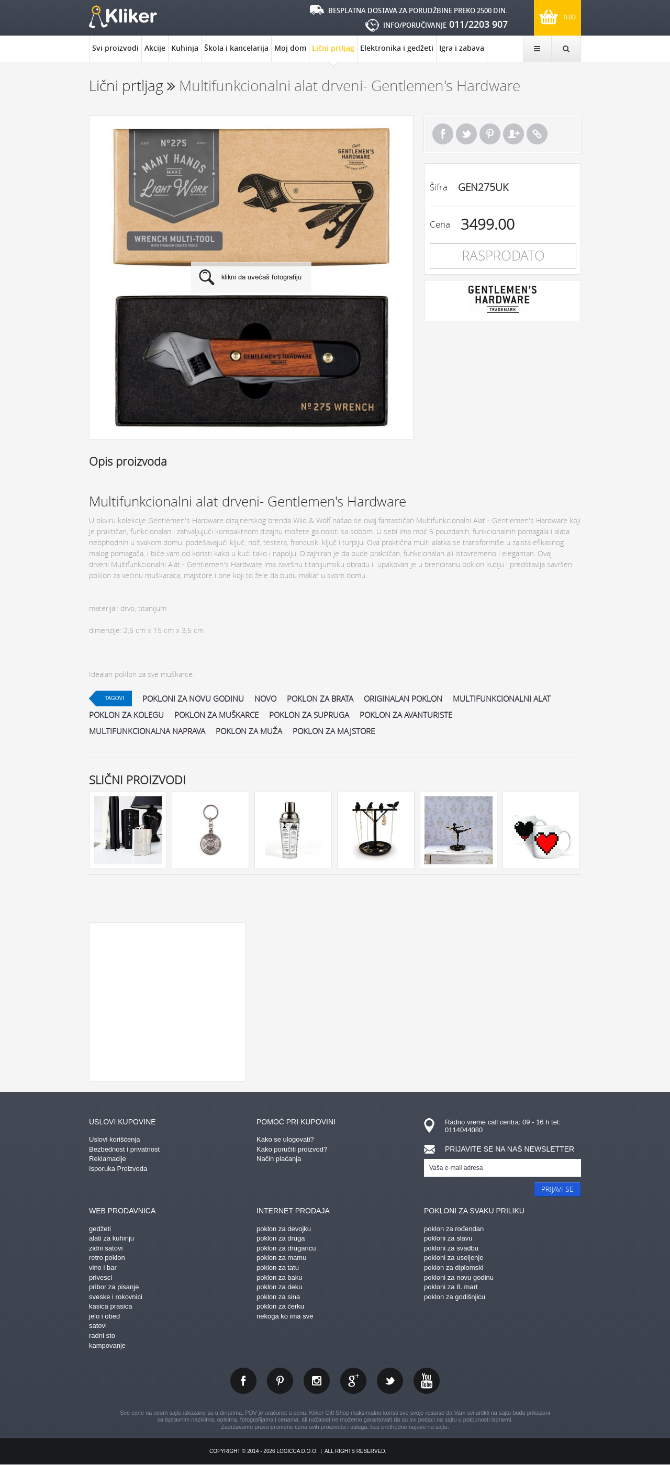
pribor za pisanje (114, 1287)
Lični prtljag (333, 52)
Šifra (439, 187)
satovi (98, 1325)
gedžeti (100, 1229)
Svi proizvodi (115, 48)
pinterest (280, 1381)
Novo (265, 698)
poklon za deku (279, 1287)
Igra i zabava (461, 48)
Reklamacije (107, 1159)
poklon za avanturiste (406, 714)
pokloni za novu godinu (193, 698)
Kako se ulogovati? (285, 1139)
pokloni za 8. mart (451, 1287)
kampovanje (107, 1345)
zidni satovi (105, 1248)
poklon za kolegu (126, 714)
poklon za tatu (277, 1267)
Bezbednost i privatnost (124, 1149)
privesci (100, 1277)
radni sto (102, 1335)
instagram (317, 1381)
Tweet (466, 133)
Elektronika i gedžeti (396, 48)
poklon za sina (278, 1297)
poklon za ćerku (280, 1306)
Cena (440, 224)
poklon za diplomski (453, 1267)
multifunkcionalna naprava (147, 731)
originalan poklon (403, 698)
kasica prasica (110, 1306)
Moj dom (290, 48)
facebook (243, 1381)
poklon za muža (249, 731)
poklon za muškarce (216, 714)
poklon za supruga (309, 714)
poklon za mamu (281, 1257)
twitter (390, 1381)
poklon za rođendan (454, 1229)
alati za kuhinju (111, 1238)
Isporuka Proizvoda (118, 1169)
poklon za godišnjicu (454, 1297)
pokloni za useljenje (453, 1257)
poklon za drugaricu (286, 1248)
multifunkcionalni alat (502, 698)
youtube (427, 1381)
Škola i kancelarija (236, 48)
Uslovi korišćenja (114, 1139)
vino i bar (103, 1267)
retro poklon (107, 1257)
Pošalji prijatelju (513, 133)
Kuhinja (184, 48)
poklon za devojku (283, 1229)
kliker (123, 16)
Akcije (154, 48)
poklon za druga (280, 1238)
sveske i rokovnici (115, 1297)
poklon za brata (320, 698)
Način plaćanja (278, 1159)
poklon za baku (279, 1277)
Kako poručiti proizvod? (291, 1149)
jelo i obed (104, 1316)
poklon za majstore (334, 731)
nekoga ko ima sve (284, 1316)
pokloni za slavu (448, 1238)
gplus (353, 1381)
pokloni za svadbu (451, 1248)
